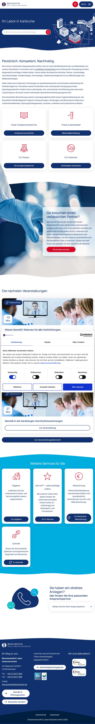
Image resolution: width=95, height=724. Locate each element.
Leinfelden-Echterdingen (45, 69)
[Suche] (75, 4)
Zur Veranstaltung (47, 428)
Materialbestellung (71, 133)
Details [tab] (48, 342)
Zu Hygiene (16, 519)
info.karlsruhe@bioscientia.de (14, 684)
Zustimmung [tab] (16, 342)
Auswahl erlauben (47, 387)
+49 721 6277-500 (14, 674)
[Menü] (86, 4)
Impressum (54, 715)
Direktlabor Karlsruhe (71, 165)
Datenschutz (41, 715)
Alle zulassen (77, 387)
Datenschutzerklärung (50, 363)
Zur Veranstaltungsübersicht (47, 440)
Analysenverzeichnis (24, 133)
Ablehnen (17, 387)
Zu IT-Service (47, 519)
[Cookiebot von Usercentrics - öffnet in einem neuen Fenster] (81, 335)
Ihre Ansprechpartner (24, 165)
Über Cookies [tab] (78, 342)
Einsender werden (61, 249)
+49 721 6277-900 (14, 677)
